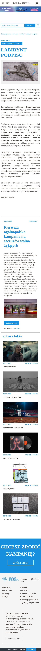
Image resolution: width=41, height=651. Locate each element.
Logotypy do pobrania (29, 602)
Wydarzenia (7, 590)
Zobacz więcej (11, 323)
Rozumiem (31, 649)
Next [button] (34, 72)
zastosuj (29, 25)
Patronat (24, 590)
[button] (37, 3)
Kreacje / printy (14, 44)
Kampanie (17, 328)
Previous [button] (7, 72)
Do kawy (5, 593)
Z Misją (5, 596)
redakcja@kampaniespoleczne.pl (19, 619)
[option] (20, 72)
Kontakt (23, 587)
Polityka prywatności (29, 599)
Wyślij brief (20, 562)
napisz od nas (14, 638)
